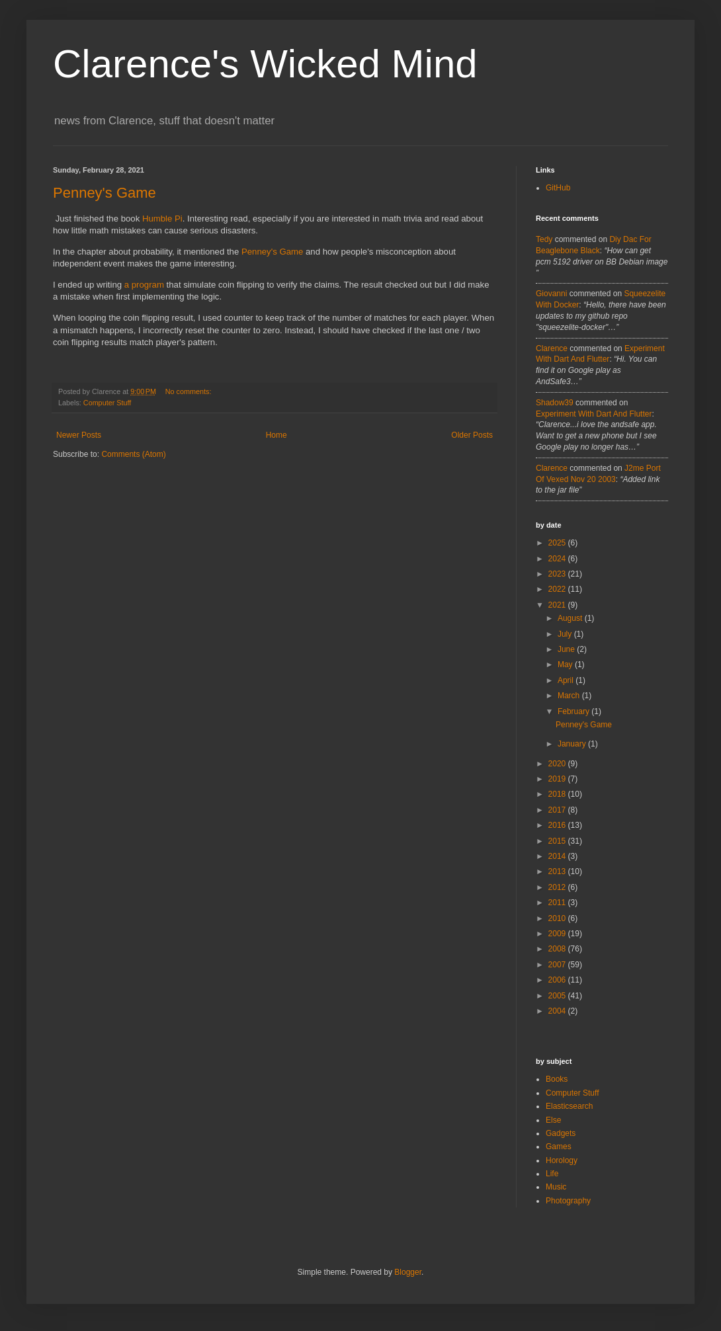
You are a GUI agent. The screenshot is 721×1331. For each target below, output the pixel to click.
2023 (558, 574)
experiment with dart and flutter (594, 414)
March (570, 695)
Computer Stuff (107, 403)
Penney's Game (104, 192)
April (566, 680)
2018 (558, 794)
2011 (558, 902)
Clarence (552, 348)
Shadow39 (554, 402)
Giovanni (551, 293)
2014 (558, 856)
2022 (558, 589)
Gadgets (560, 1133)
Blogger (407, 1272)
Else (553, 1120)
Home (276, 435)
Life (552, 1173)
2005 (558, 995)
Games (559, 1146)
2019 (558, 779)
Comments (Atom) (133, 454)
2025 (558, 542)
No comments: (189, 391)
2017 (558, 810)
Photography (568, 1200)
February (574, 711)
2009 (558, 933)
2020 (558, 763)
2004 (558, 1011)
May (566, 664)
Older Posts (472, 435)
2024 (558, 558)
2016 (558, 825)
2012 (558, 887)
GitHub (558, 187)
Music (556, 1186)
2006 (558, 980)
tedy (544, 239)
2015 (558, 841)
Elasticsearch (569, 1106)
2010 (558, 918)
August (571, 618)
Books (557, 1079)
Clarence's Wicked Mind (265, 64)
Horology (561, 1160)
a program (144, 285)
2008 (558, 948)
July (566, 634)
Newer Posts (78, 435)
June (567, 649)
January (573, 743)
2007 (558, 964)
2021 (558, 605)
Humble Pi (162, 218)
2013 (558, 871)
